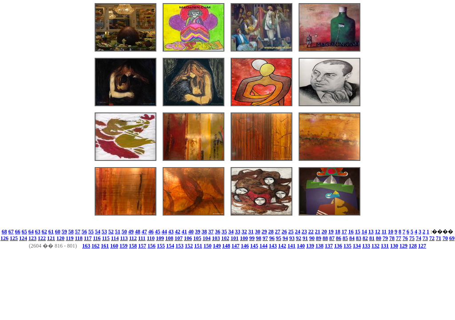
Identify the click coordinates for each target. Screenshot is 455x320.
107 (179, 238)
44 (164, 231)
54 (97, 231)
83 (358, 238)
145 (254, 246)
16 (351, 231)
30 (257, 231)
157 (142, 246)
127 (422, 246)
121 (51, 238)
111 (142, 238)
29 (264, 231)
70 (445, 238)
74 (418, 238)
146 (245, 246)
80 (378, 238)
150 (208, 246)
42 (177, 231)
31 (251, 231)
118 (78, 238)
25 (291, 231)
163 (86, 246)
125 (14, 238)
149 (217, 246)
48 (137, 231)
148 (226, 246)
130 (394, 246)
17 (344, 231)
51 (117, 231)
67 (11, 231)
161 (105, 246)
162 (96, 246)
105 (197, 238)
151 (198, 246)
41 (184, 231)
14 (364, 231)
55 (91, 231)
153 (180, 246)
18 (337, 231)
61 (51, 231)
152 (189, 246)
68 (4, 231)
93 (292, 238)
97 (265, 238)
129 (403, 246)
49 (131, 231)
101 (235, 238)
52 (111, 231)
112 (133, 238)
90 (312, 238)
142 (282, 246)
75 (412, 238)
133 (366, 246)
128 (413, 246)
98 (258, 238)
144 (263, 246)
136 (338, 246)
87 (332, 238)
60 (57, 231)
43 (171, 231)
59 (64, 231)
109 (160, 238)
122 (42, 238)
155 (161, 246)
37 (211, 231)
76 (405, 238)
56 (84, 231)
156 (152, 246)
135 (347, 246)
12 (377, 231)
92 (298, 238)
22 (311, 231)
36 (217, 231)
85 (345, 238)
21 (317, 231)
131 (385, 246)
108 (169, 238)
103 (216, 238)
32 (244, 231)
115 (105, 238)
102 (225, 238)
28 (271, 231)
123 (32, 238)
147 (235, 246)
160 (114, 246)
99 (252, 238)
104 (207, 238)
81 (372, 238)
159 (124, 246)
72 (432, 238)
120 (60, 238)
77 (398, 238)
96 (272, 238)
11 (384, 231)
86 (338, 238)
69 (452, 238)
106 (188, 238)
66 (17, 231)
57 (77, 231)
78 (392, 238)
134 (357, 246)
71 (438, 238)
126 (4, 238)
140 (301, 246)
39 (197, 231)
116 (96, 238)
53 (104, 231)
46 (151, 231)
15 (357, 231)
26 (284, 231)
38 (204, 231)
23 (304, 231)
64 (31, 231)
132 (375, 246)
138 (319, 246)
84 (352, 238)
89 (318, 238)
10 (390, 231)
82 (365, 238)
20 (324, 231)
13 (371, 231)
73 (425, 238)
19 (331, 231)
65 (24, 231)
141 (291, 246)
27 (277, 231)
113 (124, 238)
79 (385, 238)
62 (44, 231)
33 (237, 231)
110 (151, 238)
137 (329, 246)
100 (244, 238)
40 (191, 231)
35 (224, 231)
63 (37, 231)
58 (71, 231)
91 (305, 238)
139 (310, 246)
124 (23, 238)
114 (115, 238)
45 (157, 231)
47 (144, 231)
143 (273, 246)
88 (325, 238)
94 (285, 238)
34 (231, 231)
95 (278, 238)
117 (88, 238)
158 (133, 246)
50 (124, 231)
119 (69, 238)
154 (170, 246)
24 (297, 231)
